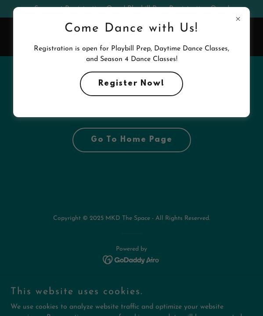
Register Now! (131, 83)
